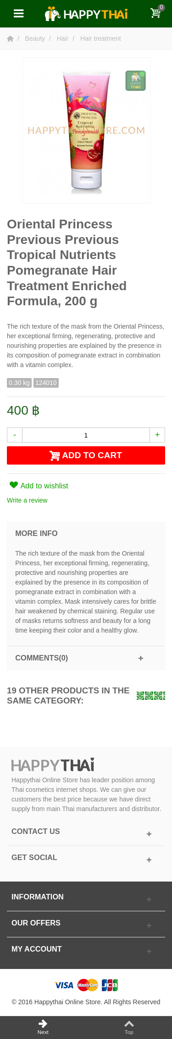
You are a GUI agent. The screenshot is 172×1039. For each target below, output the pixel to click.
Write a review (27, 500)
